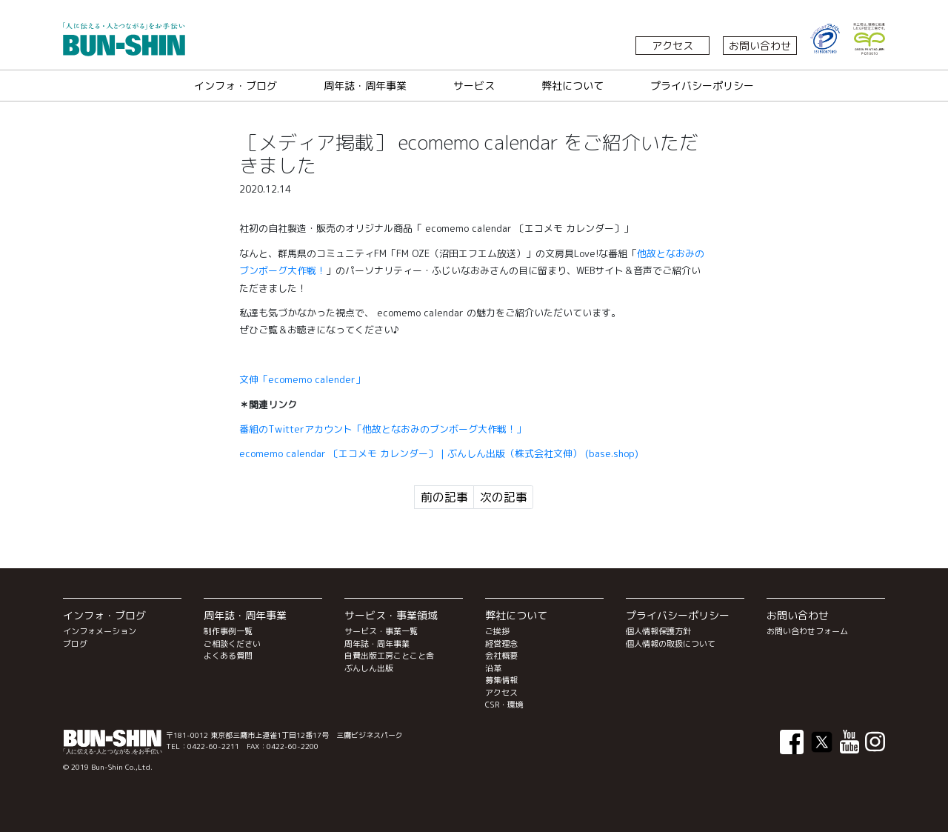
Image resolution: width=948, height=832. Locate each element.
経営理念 (501, 644)
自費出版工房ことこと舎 (389, 656)
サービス (474, 86)
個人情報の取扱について (670, 644)
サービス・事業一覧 (381, 631)
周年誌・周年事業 (365, 86)
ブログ (75, 644)
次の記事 (503, 497)
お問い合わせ (760, 46)
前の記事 (444, 497)
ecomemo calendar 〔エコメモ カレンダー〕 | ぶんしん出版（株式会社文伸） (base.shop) (438, 453)
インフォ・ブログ (235, 86)
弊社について (572, 86)
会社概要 (501, 656)
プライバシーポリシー (702, 86)
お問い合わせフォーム (807, 631)
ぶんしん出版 (368, 668)
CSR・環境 (504, 704)
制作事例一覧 (228, 631)
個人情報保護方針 (658, 631)
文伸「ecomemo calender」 (302, 379)
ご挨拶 (497, 631)
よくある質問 (228, 656)
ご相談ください (232, 644)
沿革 (493, 668)
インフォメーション (99, 631)
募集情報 (501, 680)
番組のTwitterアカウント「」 (382, 429)
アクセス (672, 46)
